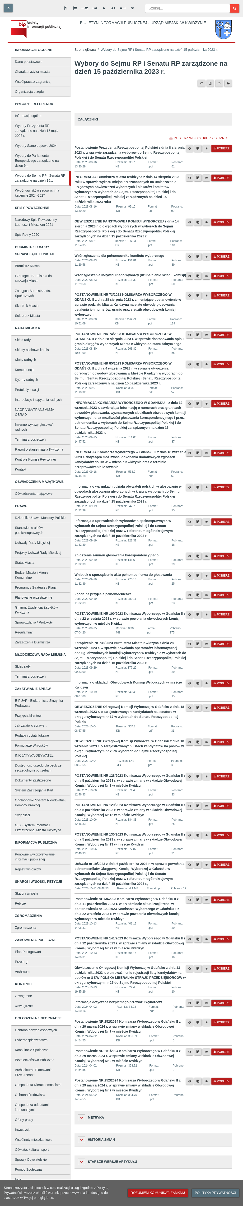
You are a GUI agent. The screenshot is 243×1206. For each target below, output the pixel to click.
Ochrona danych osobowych (36, 1030)
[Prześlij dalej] (201, 83)
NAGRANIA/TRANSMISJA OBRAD (34, 412)
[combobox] (187, 8)
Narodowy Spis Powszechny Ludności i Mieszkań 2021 (36, 222)
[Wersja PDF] (210, 83)
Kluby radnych (25, 360)
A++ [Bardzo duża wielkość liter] (123, 8)
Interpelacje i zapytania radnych (38, 400)
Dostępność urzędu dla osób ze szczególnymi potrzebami (38, 767)
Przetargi (21, 962)
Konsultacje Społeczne (32, 1050)
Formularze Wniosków (31, 745)
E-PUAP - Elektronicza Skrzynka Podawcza (39, 703)
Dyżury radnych (26, 380)
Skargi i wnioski (26, 893)
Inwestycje (22, 1130)
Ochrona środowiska (30, 1095)
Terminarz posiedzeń (30, 439)
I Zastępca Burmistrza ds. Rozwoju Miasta (34, 278)
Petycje (20, 903)
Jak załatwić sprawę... (31, 725)
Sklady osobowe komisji (32, 350)
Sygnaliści (22, 815)
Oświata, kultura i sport (32, 1149)
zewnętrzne (23, 996)
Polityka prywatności (215, 1193)
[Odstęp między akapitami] (65, 8)
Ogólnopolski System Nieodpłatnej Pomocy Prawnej (40, 802)
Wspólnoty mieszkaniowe (33, 1139)
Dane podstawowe (28, 62)
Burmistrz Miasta (27, 266)
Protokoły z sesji (27, 390)
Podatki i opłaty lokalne (32, 735)
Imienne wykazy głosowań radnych (34, 427)
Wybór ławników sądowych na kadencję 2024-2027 (37, 193)
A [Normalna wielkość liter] (104, 8)
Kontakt (20, 469)
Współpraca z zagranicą (32, 81)
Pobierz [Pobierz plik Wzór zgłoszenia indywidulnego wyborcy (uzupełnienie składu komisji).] (221, 276)
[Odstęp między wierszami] (75, 8)
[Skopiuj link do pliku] (197, 148)
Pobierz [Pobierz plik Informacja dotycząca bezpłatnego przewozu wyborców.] (221, 1003)
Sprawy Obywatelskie (31, 1159)
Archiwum (22, 972)
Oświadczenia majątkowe (33, 493)
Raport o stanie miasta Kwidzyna (39, 449)
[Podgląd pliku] (206, 148)
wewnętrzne (24, 1006)
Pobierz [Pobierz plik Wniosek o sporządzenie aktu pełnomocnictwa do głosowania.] (221, 575)
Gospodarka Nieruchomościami (38, 1085)
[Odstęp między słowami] (85, 8)
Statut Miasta (24, 562)
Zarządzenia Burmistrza (32, 642)
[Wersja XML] (219, 83)
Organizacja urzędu (29, 91)
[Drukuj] (228, 83)
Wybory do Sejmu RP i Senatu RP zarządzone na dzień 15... (40, 178)
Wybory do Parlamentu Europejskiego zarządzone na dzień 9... (37, 160)
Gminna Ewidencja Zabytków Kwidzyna (36, 609)
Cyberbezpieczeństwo (31, 1040)
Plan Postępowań (28, 952)
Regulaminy (24, 632)
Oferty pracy (24, 1120)
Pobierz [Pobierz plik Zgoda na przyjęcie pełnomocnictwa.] (221, 595)
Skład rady (23, 340)
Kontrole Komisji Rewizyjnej (35, 459)
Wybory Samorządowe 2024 (36, 146)
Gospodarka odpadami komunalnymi (32, 1107)
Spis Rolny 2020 (27, 234)
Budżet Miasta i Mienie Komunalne (31, 575)
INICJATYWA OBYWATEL (34, 755)
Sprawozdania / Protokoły (34, 622)
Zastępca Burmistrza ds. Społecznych (33, 293)
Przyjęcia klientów (28, 715)
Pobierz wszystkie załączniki (199, 138)
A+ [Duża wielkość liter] (113, 8)
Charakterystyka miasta (32, 72)
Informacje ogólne (28, 116)
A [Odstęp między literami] (94, 8)
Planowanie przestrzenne (33, 597)
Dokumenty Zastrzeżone (33, 780)
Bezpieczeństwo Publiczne (34, 1060)
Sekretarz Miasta (27, 316)
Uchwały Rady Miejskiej (32, 543)
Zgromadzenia (25, 927)
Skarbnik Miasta (27, 306)
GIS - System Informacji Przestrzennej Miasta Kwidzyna (38, 827)
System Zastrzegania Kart (34, 790)
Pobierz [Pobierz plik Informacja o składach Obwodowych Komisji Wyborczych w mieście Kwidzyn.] (221, 683)
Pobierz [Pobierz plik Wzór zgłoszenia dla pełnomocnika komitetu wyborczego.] (221, 256)
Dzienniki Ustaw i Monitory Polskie (40, 518)
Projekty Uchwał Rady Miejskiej (38, 552)
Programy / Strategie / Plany (35, 587)
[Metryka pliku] (189, 148)
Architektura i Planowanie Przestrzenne (33, 1072)
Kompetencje (24, 370)
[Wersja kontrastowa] (132, 8)
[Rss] (8, 8)
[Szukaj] (234, 8)
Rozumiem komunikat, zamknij (158, 1193)
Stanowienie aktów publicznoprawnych (29, 530)
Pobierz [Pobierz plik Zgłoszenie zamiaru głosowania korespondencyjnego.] (221, 556)
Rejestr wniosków (28, 869)
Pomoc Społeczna (28, 1169)
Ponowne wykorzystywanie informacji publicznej (35, 856)
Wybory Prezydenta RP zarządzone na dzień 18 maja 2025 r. (36, 131)
